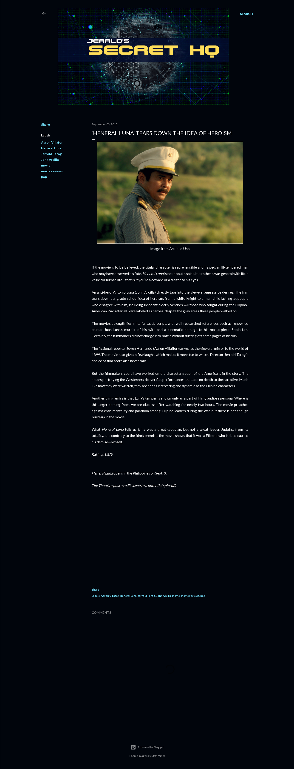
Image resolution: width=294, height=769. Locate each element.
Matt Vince (158, 756)
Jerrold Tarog (51, 154)
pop (44, 177)
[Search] (246, 13)
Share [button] (45, 124)
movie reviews (52, 171)
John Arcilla (50, 159)
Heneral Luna (51, 148)
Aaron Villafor (52, 142)
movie (45, 165)
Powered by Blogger (147, 747)
